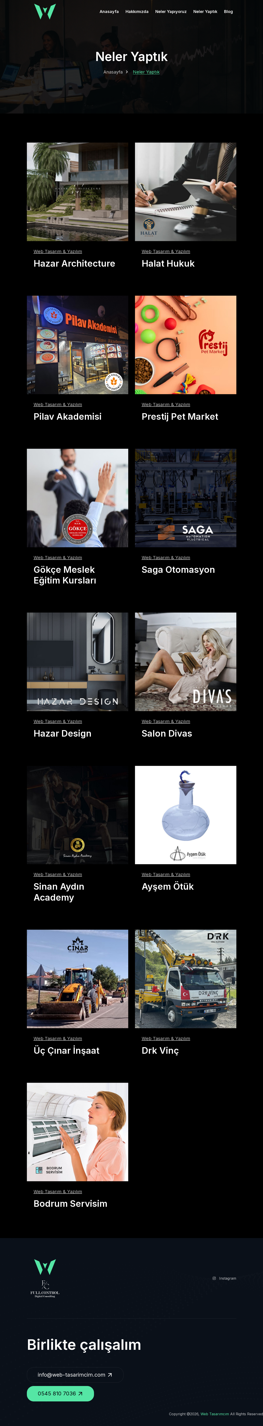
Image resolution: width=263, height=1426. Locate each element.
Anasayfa (109, 11)
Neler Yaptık (205, 11)
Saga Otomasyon (179, 569)
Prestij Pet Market (180, 416)
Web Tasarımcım (215, 1413)
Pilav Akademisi (68, 416)
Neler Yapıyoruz (171, 11)
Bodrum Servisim (71, 1202)
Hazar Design (63, 733)
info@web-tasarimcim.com (76, 1374)
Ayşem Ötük (168, 885)
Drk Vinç (160, 1049)
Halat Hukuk (168, 263)
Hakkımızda (137, 11)
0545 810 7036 (61, 1393)
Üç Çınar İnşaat (67, 1049)
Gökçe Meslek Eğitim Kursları (65, 575)
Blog (228, 11)
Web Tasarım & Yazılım (58, 251)
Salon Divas (167, 733)
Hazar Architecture (75, 263)
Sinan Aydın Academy (59, 891)
